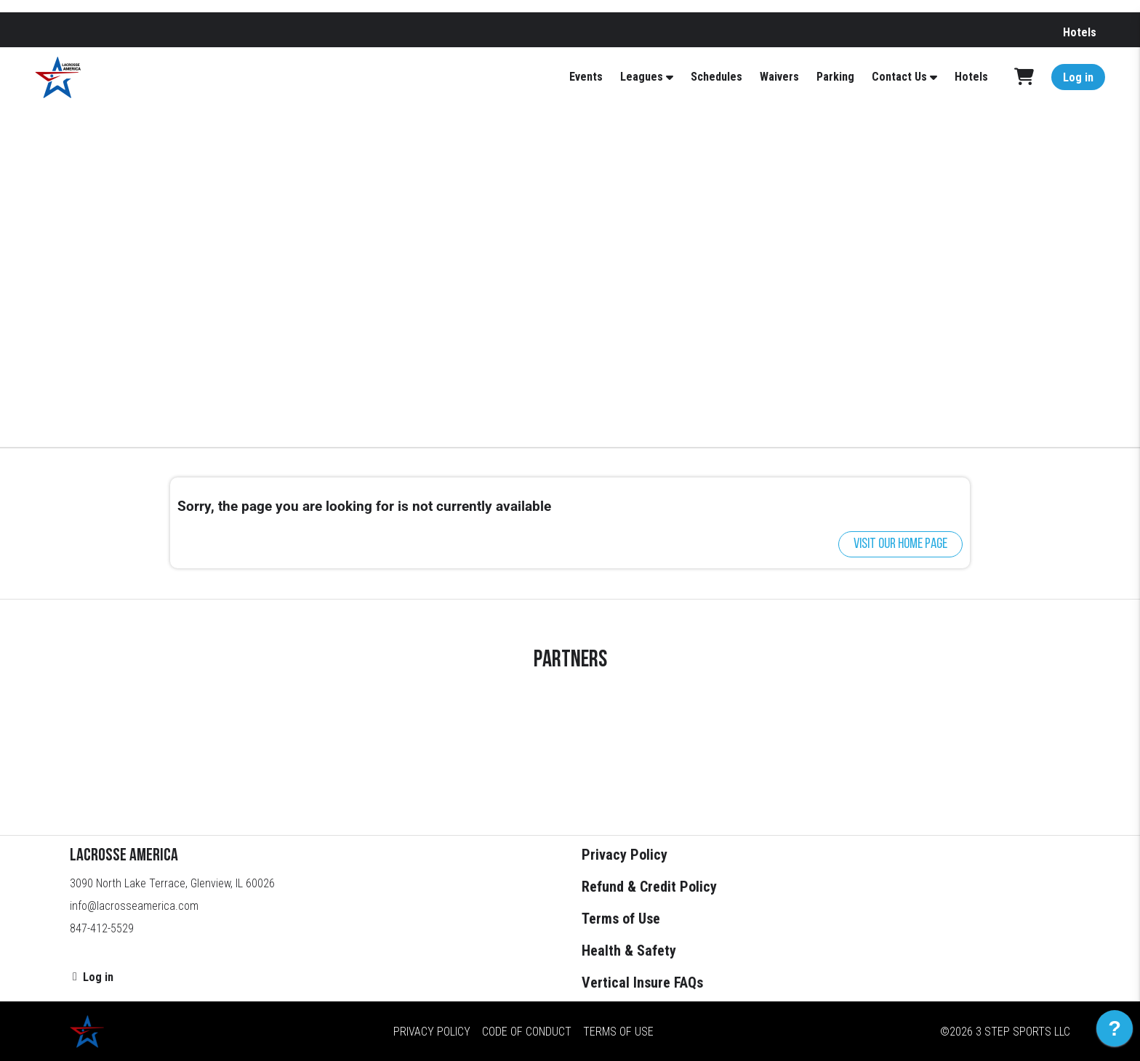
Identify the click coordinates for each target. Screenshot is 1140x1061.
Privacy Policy (624, 854)
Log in (1078, 77)
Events (586, 77)
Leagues (641, 77)
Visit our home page (900, 544)
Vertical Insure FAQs (642, 982)
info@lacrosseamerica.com (134, 906)
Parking (835, 77)
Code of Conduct (526, 1031)
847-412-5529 (102, 928)
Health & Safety (629, 950)
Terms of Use (621, 918)
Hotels (1079, 32)
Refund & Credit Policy (649, 886)
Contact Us (899, 77)
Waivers (779, 77)
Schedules (716, 77)
